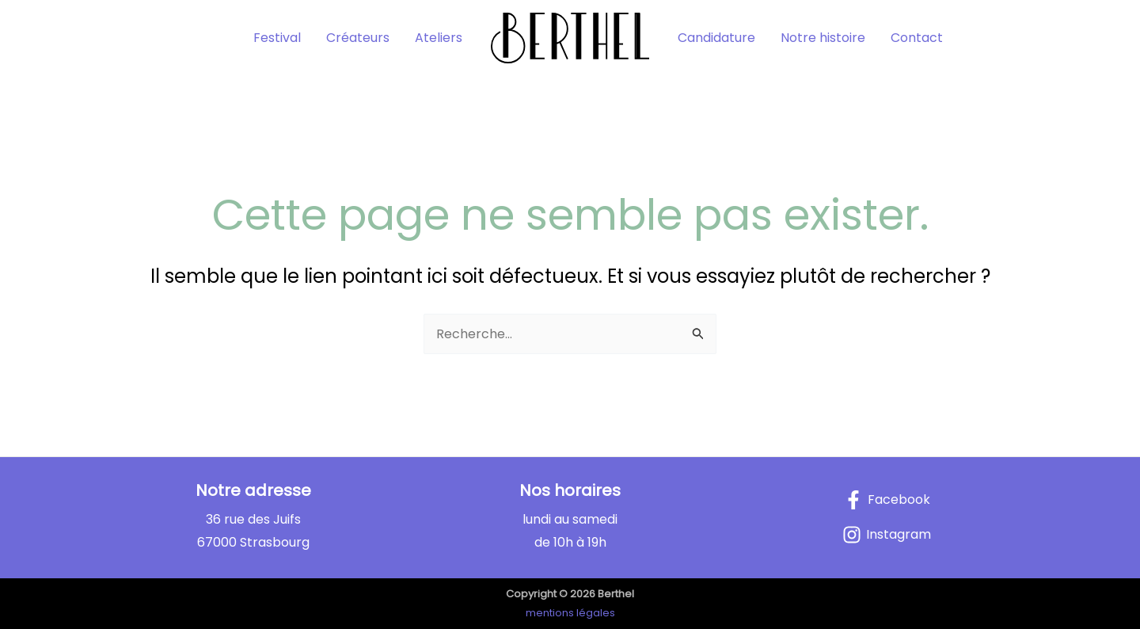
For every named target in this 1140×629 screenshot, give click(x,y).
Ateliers (438, 38)
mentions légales (570, 612)
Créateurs (358, 38)
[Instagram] (886, 534)
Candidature (716, 38)
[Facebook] (887, 499)
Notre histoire (823, 38)
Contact (917, 38)
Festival (277, 38)
